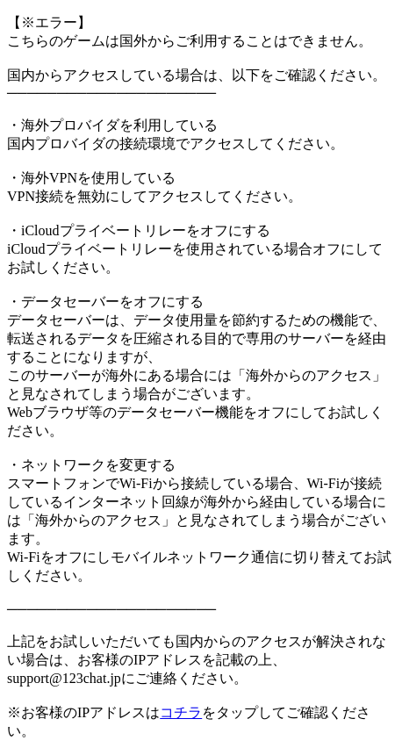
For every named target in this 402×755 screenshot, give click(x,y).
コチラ (181, 712)
